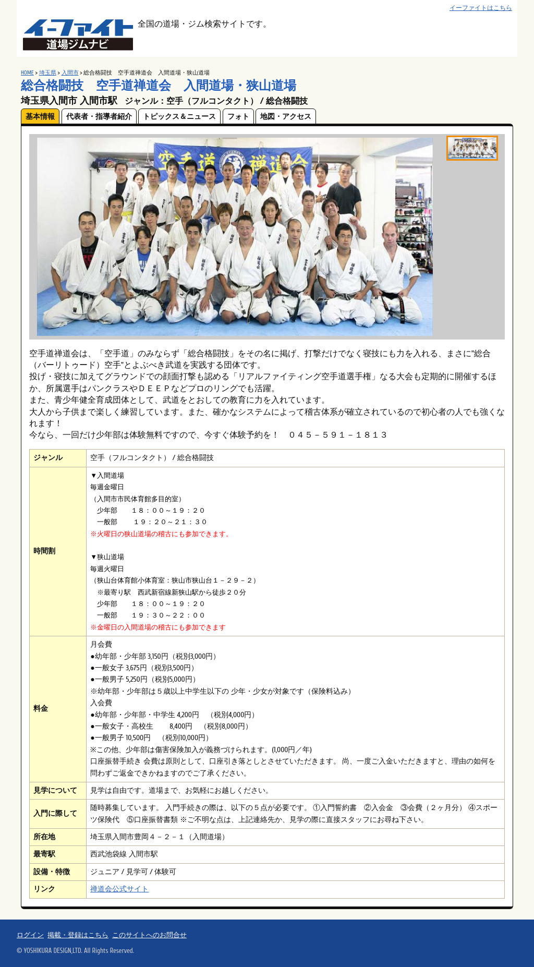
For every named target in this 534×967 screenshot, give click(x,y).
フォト (238, 116)
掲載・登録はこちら (77, 935)
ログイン (30, 935)
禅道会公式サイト (119, 889)
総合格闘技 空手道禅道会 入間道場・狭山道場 (158, 86)
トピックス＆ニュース (179, 116)
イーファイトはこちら (481, 8)
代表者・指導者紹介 (99, 116)
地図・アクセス (285, 116)
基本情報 (40, 116)
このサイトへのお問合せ (149, 935)
